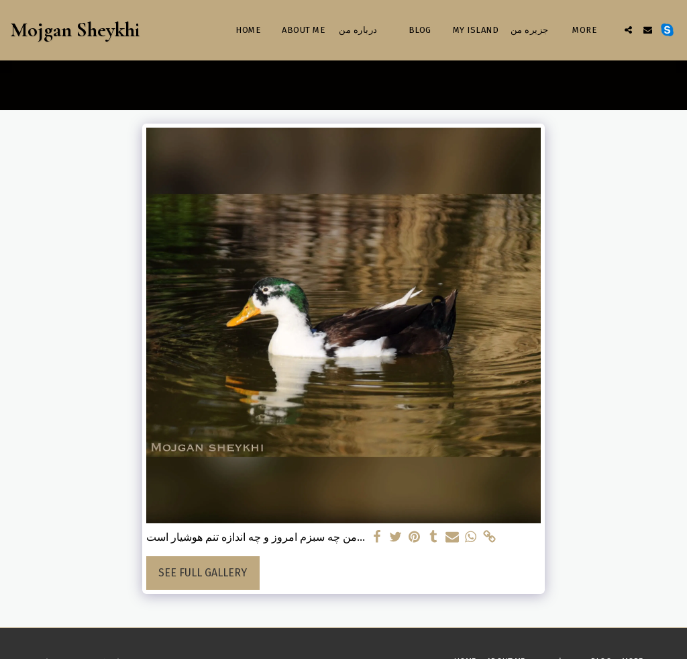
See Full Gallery (202, 572)
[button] (628, 30)
